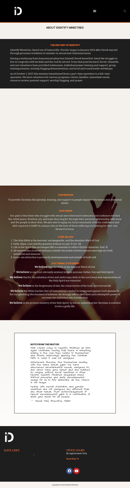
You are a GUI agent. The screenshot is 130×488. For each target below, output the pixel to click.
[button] (94, 11)
